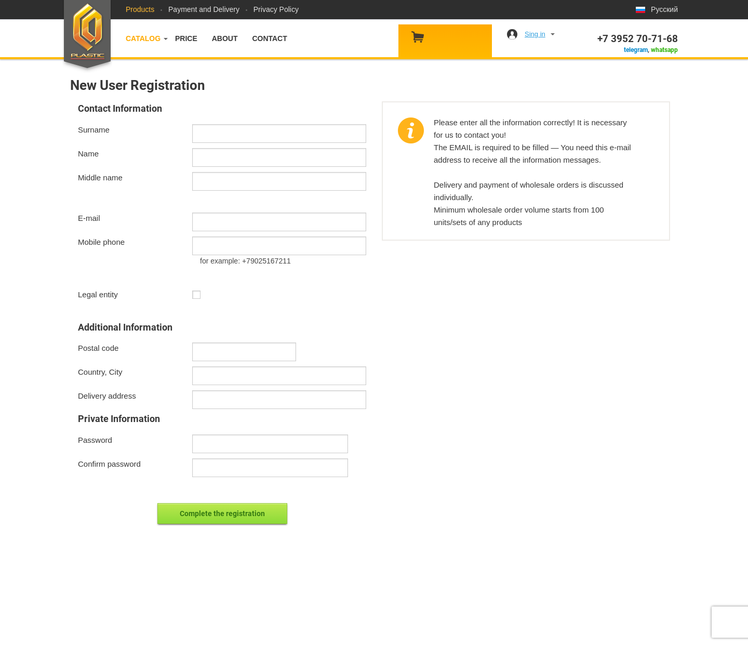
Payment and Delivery (203, 9)
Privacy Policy (276, 9)
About (225, 38)
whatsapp (664, 50)
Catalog (143, 38)
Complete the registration (222, 513)
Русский (664, 9)
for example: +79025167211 (245, 261)
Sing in (535, 34)
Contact (269, 38)
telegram (636, 50)
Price (186, 38)
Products (140, 9)
